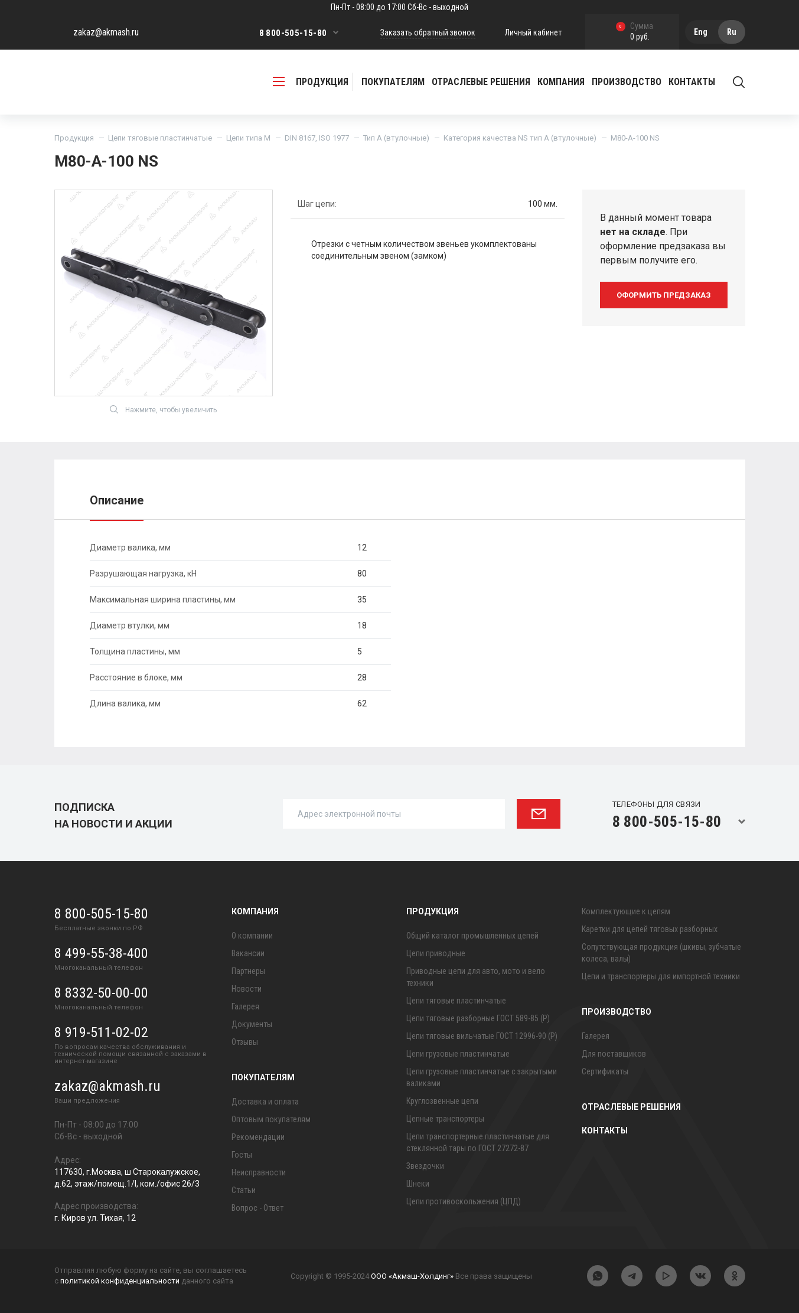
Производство (616, 1011)
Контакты (691, 81)
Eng (700, 32)
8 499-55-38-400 (101, 953)
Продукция (74, 137)
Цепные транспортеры (445, 1118)
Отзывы (244, 1042)
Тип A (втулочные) (396, 137)
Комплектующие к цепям (626, 911)
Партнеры (248, 971)
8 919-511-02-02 (101, 1032)
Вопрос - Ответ (257, 1208)
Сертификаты (605, 1071)
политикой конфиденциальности (120, 1280)
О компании (252, 935)
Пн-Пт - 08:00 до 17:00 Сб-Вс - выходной (399, 7)
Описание (117, 500)
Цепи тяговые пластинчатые (160, 137)
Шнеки (417, 1183)
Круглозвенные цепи (442, 1101)
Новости (246, 988)
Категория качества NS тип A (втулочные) (519, 137)
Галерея (245, 1006)
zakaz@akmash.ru (106, 32)
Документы (251, 1024)
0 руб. (634, 32)
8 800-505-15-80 (293, 33)
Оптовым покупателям (271, 1119)
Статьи (243, 1190)
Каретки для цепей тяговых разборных (650, 929)
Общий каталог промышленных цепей (472, 935)
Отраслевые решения (481, 81)
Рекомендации (258, 1137)
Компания (255, 911)
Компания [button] (561, 81)
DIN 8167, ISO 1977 (317, 137)
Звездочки (425, 1166)
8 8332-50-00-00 (101, 993)
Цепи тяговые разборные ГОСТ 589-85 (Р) (478, 1018)
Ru (731, 32)
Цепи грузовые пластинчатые (458, 1053)
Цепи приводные (435, 953)
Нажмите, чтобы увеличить (163, 409)
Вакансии (248, 953)
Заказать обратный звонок (427, 32)
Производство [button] (626, 81)
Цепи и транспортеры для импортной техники (661, 976)
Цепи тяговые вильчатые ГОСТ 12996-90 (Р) (481, 1036)
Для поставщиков (614, 1053)
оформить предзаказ (664, 295)
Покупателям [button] (393, 81)
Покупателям (263, 1077)
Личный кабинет (533, 32)
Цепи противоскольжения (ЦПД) (463, 1201)
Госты (241, 1154)
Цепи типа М (248, 137)
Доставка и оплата (265, 1101)
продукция (310, 81)
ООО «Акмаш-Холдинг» (412, 1276)
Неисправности (258, 1172)
